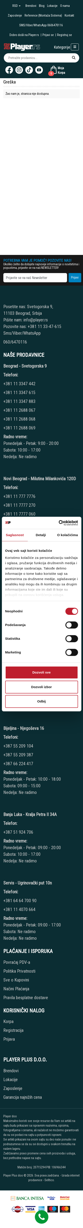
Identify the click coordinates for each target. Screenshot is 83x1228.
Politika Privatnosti (19, 971)
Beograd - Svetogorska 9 (25, 366)
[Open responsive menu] (75, 47)
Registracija (13, 1030)
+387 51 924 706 (18, 832)
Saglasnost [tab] (15, 535)
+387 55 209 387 (18, 754)
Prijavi (75, 277)
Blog (41, 6)
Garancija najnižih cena (22, 1097)
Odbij (41, 701)
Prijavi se (48, 35)
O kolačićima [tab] (67, 535)
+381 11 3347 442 (19, 383)
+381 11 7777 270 (20, 505)
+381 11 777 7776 (20, 496)
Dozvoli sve (41, 672)
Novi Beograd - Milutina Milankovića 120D (39, 478)
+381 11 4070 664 (19, 909)
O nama (65, 6)
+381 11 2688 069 (19, 428)
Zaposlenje (15, 15)
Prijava (9, 1039)
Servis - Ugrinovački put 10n (27, 883)
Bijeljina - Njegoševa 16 (23, 728)
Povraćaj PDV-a (16, 962)
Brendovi (30, 6)
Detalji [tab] (41, 535)
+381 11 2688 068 (19, 419)
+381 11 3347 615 (19, 392)
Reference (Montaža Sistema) (43, 15)
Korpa (8, 1021)
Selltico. (49, 1180)
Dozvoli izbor (41, 687)
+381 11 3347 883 (19, 401)
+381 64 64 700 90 (20, 900)
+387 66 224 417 (18, 763)
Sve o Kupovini (16, 980)
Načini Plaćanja (16, 988)
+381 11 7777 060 (20, 514)
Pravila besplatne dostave (25, 997)
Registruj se (64, 35)
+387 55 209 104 (18, 746)
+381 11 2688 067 (19, 410)
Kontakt (69, 15)
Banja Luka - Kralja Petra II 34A (30, 814)
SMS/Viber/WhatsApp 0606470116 (41, 25)
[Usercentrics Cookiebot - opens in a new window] (59, 523)
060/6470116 (15, 342)
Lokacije (52, 6)
